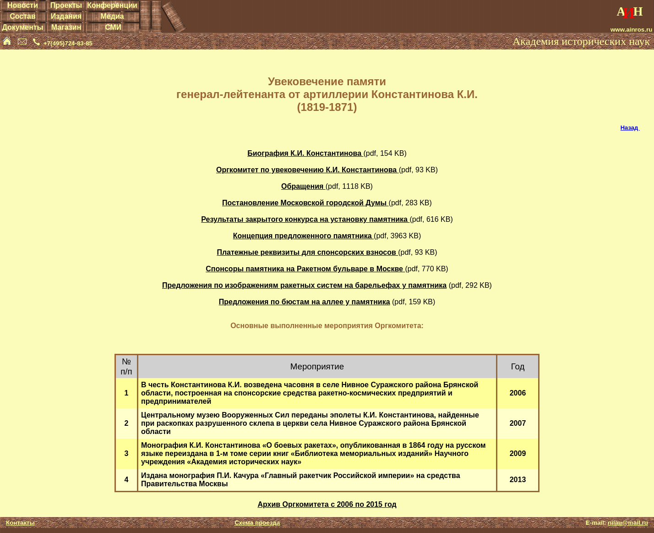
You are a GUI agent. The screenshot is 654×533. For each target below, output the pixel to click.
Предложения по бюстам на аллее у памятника (304, 302)
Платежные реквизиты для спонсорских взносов (307, 252)
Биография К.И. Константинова (305, 153)
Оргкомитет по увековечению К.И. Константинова (307, 170)
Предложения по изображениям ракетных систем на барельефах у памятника (304, 285)
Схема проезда (257, 522)
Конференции (112, 5)
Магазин (66, 27)
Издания (66, 16)
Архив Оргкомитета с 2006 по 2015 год (326, 504)
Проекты (66, 5)
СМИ (113, 27)
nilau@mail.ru (628, 522)
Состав (23, 16)
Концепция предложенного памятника (303, 236)
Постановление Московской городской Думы (305, 203)
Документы (22, 27)
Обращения (303, 186)
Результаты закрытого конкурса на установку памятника (305, 219)
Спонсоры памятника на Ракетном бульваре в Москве (305, 269)
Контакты (20, 522)
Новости (22, 5)
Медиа (112, 16)
